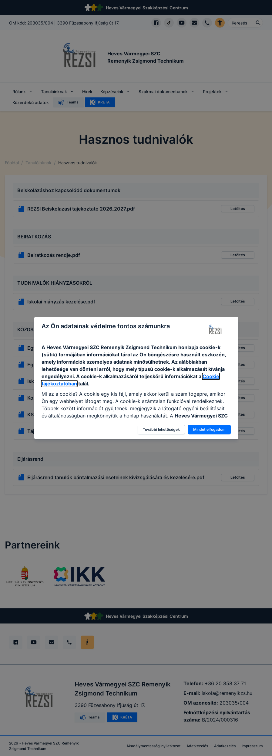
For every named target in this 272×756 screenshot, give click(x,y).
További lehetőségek (161, 429)
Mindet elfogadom (209, 429)
